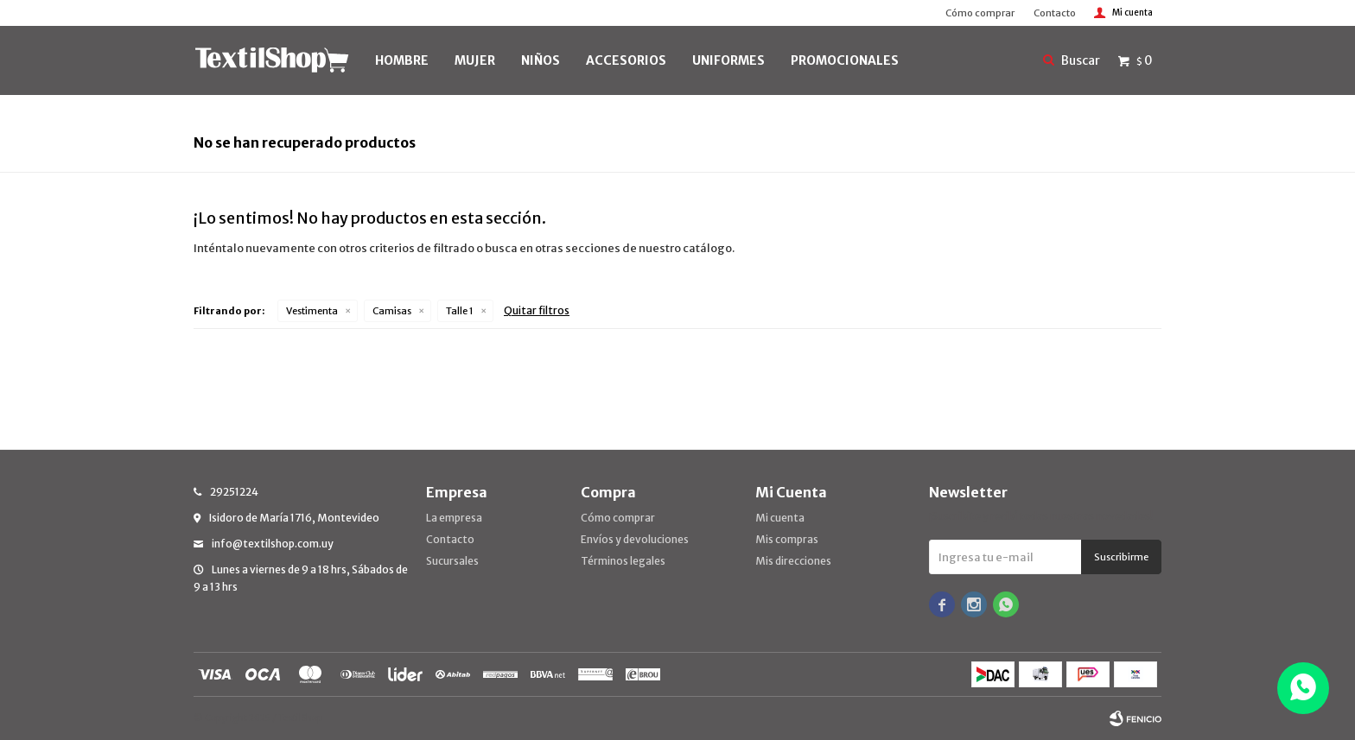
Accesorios (626, 60)
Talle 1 (460, 311)
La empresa (454, 517)
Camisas (391, 311)
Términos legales (623, 560)
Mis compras (786, 539)
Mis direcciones (793, 560)
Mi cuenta (780, 517)
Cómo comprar (980, 13)
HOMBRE (402, 60)
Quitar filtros (536, 310)
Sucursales (452, 560)
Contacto (1055, 13)
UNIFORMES (728, 60)
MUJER (475, 60)
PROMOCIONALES (845, 60)
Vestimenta (312, 311)
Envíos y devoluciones (635, 539)
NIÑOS (540, 60)
